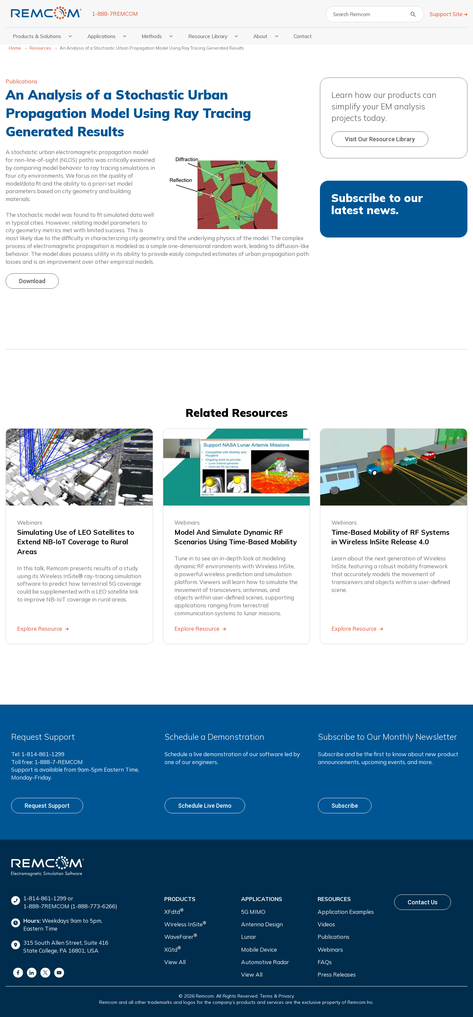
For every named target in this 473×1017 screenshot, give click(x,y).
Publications (21, 81)
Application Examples (346, 911)
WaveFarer (180, 936)
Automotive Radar (265, 962)
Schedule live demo (205, 805)
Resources (40, 48)
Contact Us (423, 902)
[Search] (375, 14)
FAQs (325, 962)
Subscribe (344, 805)
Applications (261, 898)
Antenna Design (262, 924)
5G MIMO (253, 911)
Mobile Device (259, 949)
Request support (47, 805)
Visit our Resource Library (380, 139)
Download (32, 281)
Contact (303, 36)
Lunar (248, 936)
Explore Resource (40, 628)
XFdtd (174, 911)
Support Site (447, 14)
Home (15, 48)
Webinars (330, 949)
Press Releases (337, 974)
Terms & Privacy (277, 996)
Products (179, 898)
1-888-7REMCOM (115, 13)
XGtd (172, 949)
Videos (326, 924)
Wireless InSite (185, 924)
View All (175, 962)
